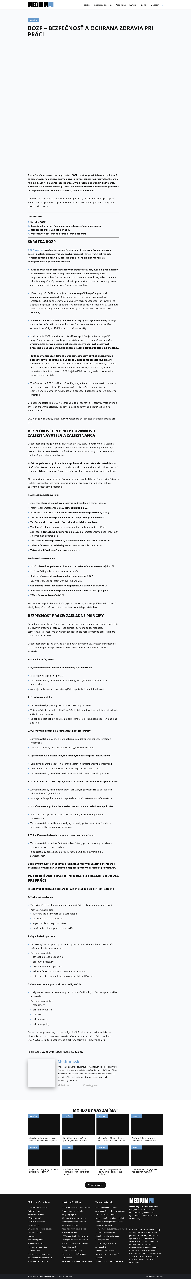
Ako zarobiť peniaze (35, 1240)
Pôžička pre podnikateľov (105, 1214)
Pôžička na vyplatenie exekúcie (74, 1229)
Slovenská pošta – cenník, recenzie (109, 1261)
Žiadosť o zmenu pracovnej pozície (109, 1221)
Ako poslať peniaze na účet (106, 1207)
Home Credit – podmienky (38, 1207)
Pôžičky (86, 5)
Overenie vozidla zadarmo (106, 1250)
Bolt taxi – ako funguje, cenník (107, 1254)
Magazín (155, 5)
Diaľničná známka (35, 1232)
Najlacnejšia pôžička (70, 1225)
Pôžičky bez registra (69, 1247)
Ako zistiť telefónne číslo (105, 1232)
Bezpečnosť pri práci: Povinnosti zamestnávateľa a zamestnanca (65, 226)
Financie (143, 5)
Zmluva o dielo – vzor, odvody (40, 1229)
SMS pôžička (67, 1258)
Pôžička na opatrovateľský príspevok (76, 1207)
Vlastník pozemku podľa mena (107, 1236)
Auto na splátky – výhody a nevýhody (110, 1211)
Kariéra (132, 5)
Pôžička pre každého (36, 1243)
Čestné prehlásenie (103, 1240)
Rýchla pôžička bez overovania (74, 1218)
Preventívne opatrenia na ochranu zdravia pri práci (58, 233)
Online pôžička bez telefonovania (75, 1240)
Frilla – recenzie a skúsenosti (39, 1254)
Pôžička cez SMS (34, 1218)
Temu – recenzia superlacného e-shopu (111, 1229)
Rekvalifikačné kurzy (36, 1214)
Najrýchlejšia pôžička (70, 1214)
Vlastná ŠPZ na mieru (104, 1225)
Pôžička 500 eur (34, 1211)
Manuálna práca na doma (38, 1261)
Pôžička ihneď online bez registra (75, 1236)
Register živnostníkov (36, 1221)
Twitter (63, 1085)
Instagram (90, 1085)
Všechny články (95, 1185)
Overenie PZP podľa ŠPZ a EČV (74, 1254)
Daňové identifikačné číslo (72, 1250)
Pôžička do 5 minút (69, 1232)
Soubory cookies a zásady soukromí (57, 1276)
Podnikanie (120, 5)
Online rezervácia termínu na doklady (110, 1218)
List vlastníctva (33, 1225)
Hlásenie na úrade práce (37, 1247)
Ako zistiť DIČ (101, 1247)
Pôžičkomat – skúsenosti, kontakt (75, 1243)
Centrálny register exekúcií (106, 1243)
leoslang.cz (158, 1276)
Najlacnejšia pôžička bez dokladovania (77, 1261)
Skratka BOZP (38, 222)
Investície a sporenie (102, 5)
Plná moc (31, 1236)
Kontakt (99, 1258)
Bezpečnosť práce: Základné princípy (50, 229)
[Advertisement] (95, 60)
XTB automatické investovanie (40, 1258)
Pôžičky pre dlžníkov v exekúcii (74, 1221)
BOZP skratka (35, 250)
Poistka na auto (34, 1250)
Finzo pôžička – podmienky (72, 1211)
